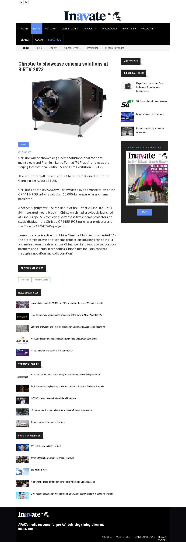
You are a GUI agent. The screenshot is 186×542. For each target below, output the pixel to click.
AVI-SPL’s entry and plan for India (46, 446)
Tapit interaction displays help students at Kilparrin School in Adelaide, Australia (67, 386)
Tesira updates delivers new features (48, 422)
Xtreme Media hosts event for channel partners (52, 458)
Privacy (162, 537)
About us (107, 537)
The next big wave (39, 469)
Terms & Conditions (143, 537)
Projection (92, 47)
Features (51, 28)
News (36, 28)
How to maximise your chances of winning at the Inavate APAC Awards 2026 (66, 315)
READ (144, 212)
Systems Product (114, 47)
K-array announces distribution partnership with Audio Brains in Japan (63, 481)
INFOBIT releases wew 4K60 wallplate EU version (53, 398)
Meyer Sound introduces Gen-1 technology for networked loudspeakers (150, 87)
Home (24, 28)
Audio (39, 47)
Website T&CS (123, 537)
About (39, 39)
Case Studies (70, 28)
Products (89, 28)
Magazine (147, 28)
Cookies (162, 540)
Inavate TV (129, 28)
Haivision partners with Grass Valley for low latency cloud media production (65, 374)
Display (53, 47)
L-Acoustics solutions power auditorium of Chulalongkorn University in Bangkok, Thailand (72, 493)
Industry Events (72, 47)
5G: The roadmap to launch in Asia (151, 101)
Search (25, 39)
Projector (25, 280)
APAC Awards (109, 28)
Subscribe (54, 39)
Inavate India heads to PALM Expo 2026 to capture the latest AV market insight (67, 303)
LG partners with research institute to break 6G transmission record (62, 410)
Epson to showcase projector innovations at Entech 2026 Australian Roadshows (68, 326)
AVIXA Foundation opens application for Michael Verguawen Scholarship (64, 338)
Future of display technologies (150, 114)
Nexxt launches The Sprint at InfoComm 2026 (52, 350)
